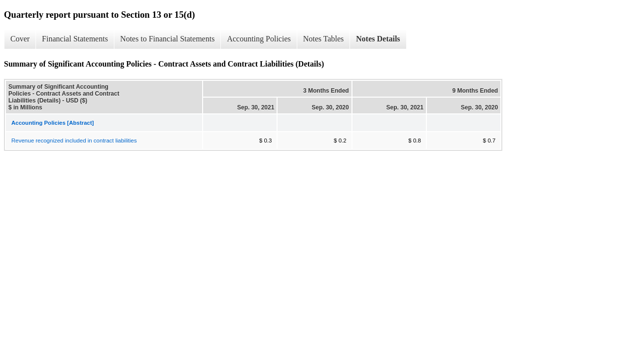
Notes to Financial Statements (167, 39)
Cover (20, 39)
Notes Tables (323, 39)
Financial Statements (75, 39)
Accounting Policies (258, 39)
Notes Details (378, 39)
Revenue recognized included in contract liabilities (74, 140)
